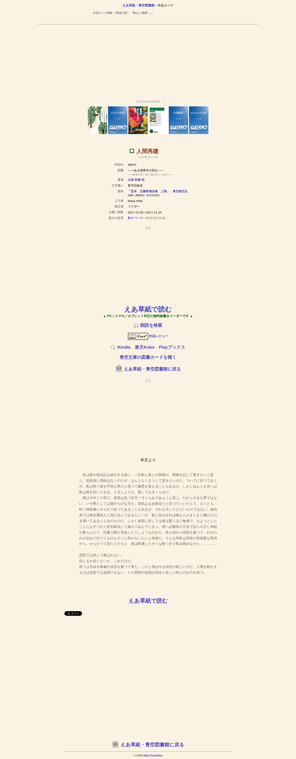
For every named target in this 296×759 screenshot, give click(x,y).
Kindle (123, 347)
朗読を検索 (151, 325)
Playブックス (172, 347)
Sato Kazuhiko (152, 755)
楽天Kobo (145, 347)
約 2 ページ (135, 218)
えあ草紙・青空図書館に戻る (152, 369)
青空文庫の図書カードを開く (148, 357)
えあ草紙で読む (148, 309)
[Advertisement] (148, 60)
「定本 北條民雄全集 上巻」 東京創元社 (158, 191)
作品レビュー (148, 336)
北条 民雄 (134, 179)
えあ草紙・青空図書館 (138, 5)
